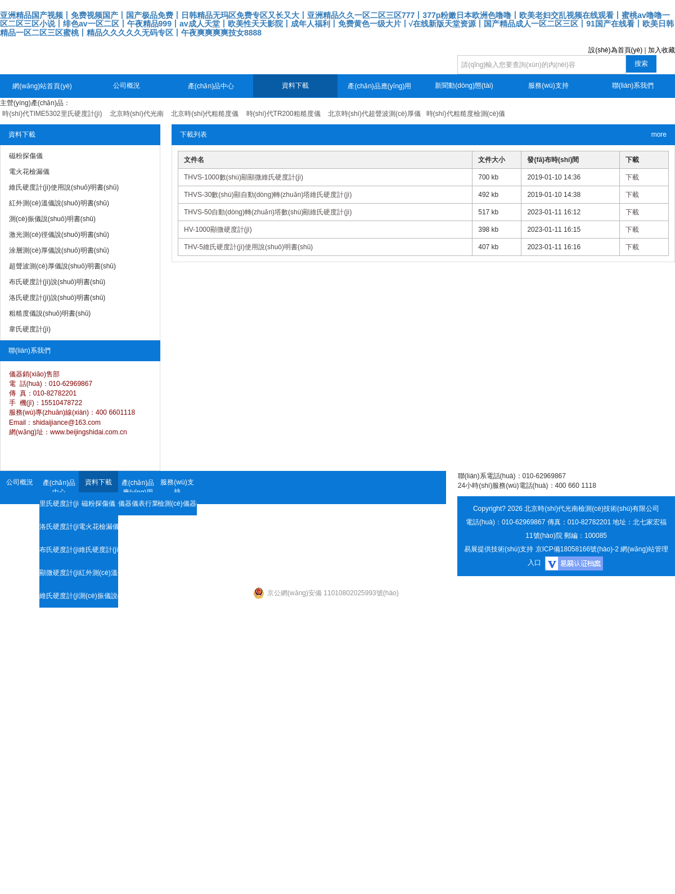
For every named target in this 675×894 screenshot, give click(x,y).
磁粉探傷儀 (98, 503)
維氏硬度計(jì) (59, 596)
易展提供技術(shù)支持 (498, 549)
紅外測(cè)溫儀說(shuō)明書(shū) (98, 573)
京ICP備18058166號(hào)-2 (577, 549)
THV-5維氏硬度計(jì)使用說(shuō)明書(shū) (248, 247)
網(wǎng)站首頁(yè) (42, 86)
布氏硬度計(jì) (59, 550)
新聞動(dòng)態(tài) (464, 85)
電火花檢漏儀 (98, 527)
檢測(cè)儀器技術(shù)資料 (177, 503)
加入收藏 (661, 50)
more (659, 134)
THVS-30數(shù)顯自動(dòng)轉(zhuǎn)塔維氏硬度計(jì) (268, 195)
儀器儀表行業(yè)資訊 (138, 503)
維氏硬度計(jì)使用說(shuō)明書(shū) (98, 550)
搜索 (641, 64)
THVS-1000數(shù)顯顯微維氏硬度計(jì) (243, 177)
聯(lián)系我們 (633, 85)
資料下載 (295, 85)
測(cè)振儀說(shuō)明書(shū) (98, 596)
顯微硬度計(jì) (59, 573)
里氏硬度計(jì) (59, 503)
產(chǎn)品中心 (211, 86)
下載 (632, 177)
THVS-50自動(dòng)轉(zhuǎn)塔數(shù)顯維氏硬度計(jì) (268, 212)
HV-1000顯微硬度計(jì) (218, 229)
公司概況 (126, 85)
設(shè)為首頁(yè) (615, 50)
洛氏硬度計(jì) (59, 527)
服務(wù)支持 (548, 85)
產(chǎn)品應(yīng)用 (379, 86)
